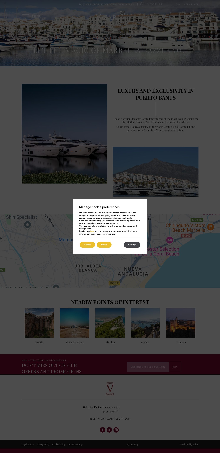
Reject (104, 244)
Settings (132, 244)
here (92, 231)
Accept (87, 244)
